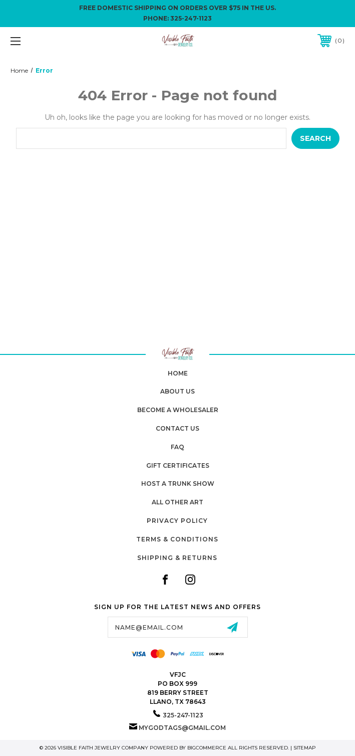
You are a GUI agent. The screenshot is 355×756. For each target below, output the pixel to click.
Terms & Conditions (177, 539)
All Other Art (177, 502)
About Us (177, 391)
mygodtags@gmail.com (182, 727)
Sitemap (304, 747)
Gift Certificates (177, 465)
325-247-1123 (191, 18)
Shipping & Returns (177, 557)
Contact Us (177, 428)
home (178, 373)
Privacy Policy (177, 520)
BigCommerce (206, 747)
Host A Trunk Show (177, 483)
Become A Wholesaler (177, 410)
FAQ (177, 447)
